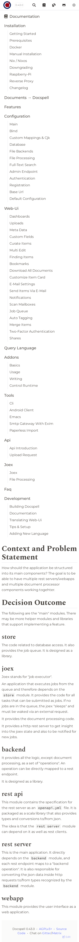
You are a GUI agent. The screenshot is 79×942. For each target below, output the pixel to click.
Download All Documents (31, 271)
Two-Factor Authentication (32, 331)
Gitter (46, 933)
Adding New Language (28, 534)
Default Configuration (27, 199)
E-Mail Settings (22, 284)
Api (7, 440)
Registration (19, 185)
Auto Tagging (20, 318)
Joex (8, 464)
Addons (11, 357)
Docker (15, 47)
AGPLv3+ (45, 929)
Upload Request (23, 455)
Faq (7, 489)
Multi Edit (17, 250)
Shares (15, 338)
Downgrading (21, 68)
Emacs (15, 417)
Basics (14, 365)
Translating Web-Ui (25, 520)
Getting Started (22, 34)
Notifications (20, 298)
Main (13, 124)
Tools (9, 395)
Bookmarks (19, 264)
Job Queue (18, 311)
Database (17, 145)
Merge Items (20, 325)
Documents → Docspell (26, 97)
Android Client (21, 410)
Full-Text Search (22, 165)
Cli (11, 403)
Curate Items (20, 243)
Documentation (22, 16)
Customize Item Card (27, 277)
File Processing (22, 158)
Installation (14, 25)
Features (12, 107)
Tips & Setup (20, 527)
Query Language (20, 348)
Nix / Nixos (18, 61)
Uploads (16, 223)
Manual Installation (25, 54)
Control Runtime (23, 386)
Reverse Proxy (21, 81)
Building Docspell (24, 507)
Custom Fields (21, 237)
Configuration (17, 116)
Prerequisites (20, 40)
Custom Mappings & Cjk (29, 138)
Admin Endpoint (23, 172)
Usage (14, 372)
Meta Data (18, 230)
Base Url (16, 192)
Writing (15, 379)
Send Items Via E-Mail (27, 291)
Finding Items (21, 257)
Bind (13, 131)
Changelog (18, 88)
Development (17, 498)
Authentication (22, 178)
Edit (66, 936)
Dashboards (19, 216)
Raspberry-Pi (20, 74)
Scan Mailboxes (22, 304)
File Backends (21, 151)
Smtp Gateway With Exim (31, 424)
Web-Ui (11, 208)
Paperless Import (23, 430)
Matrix (57, 933)
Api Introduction (23, 448)
